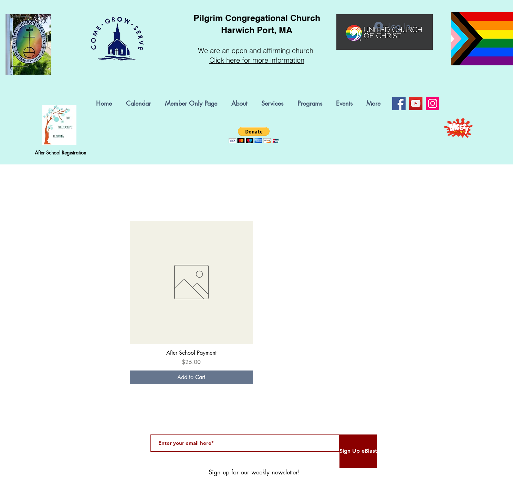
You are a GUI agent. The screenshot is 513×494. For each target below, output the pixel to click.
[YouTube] (415, 103)
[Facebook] (399, 103)
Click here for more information (256, 60)
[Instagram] (432, 103)
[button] (311, 103)
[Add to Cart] (191, 377)
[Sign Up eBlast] (358, 451)
